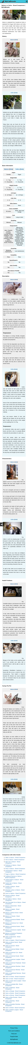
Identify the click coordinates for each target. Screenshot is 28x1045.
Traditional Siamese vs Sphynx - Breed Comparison (13, 877)
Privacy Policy (14, 1028)
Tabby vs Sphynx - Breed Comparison (15, 857)
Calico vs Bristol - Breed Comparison (15, 1007)
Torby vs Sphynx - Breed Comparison (15, 868)
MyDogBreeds (14, 1039)
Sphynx (12, 39)
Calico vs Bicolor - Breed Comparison (15, 993)
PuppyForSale (14, 1036)
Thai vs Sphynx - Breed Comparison (14, 859)
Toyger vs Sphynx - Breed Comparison (15, 874)
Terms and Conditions (14, 1030)
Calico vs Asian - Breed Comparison (14, 978)
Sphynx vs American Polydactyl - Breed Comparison (14, 934)
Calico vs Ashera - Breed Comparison (15, 976)
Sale (16, 39)
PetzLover (14, 1033)
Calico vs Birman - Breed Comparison (15, 995)
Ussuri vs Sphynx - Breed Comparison (15, 893)
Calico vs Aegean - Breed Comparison (15, 940)
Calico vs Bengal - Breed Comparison (15, 991)
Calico (12, 92)
